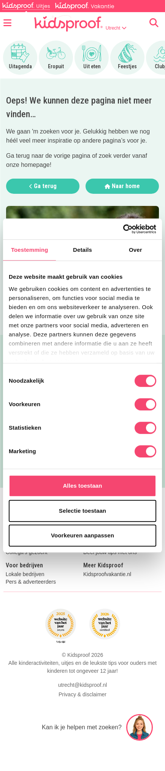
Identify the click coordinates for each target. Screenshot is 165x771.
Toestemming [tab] (29, 250)
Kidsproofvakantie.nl (107, 574)
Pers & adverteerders (31, 582)
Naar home (122, 186)
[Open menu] (7, 23)
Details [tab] (82, 250)
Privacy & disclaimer (82, 694)
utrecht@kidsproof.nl (82, 685)
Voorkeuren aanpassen (82, 535)
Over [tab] (135, 250)
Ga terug (43, 186)
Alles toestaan (82, 485)
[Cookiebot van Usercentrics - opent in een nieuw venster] (123, 229)
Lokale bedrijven (25, 574)
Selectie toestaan (82, 510)
